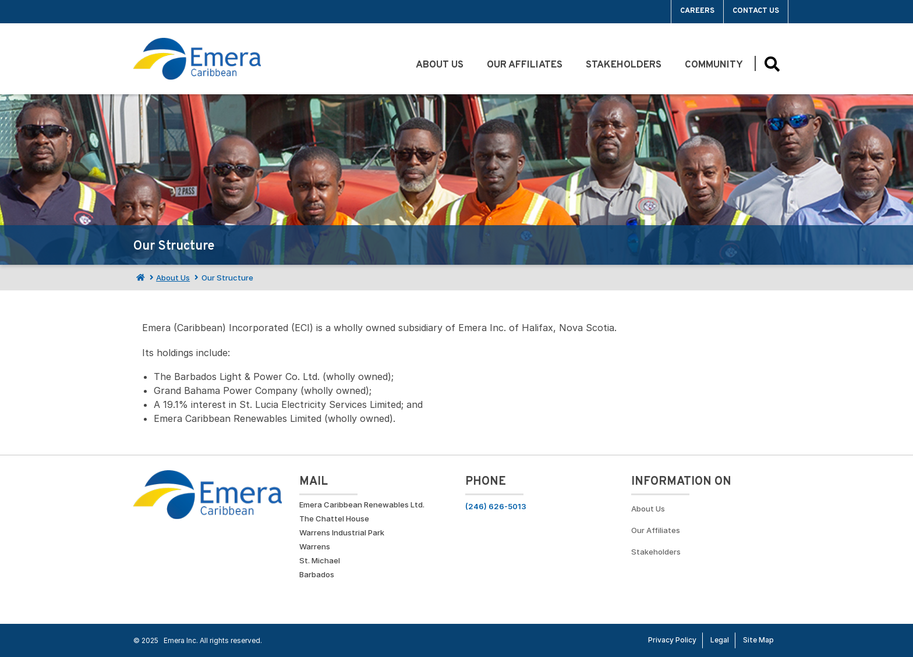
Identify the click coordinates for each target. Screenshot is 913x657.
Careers (697, 11)
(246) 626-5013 (495, 506)
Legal (719, 639)
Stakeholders (623, 65)
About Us (439, 65)
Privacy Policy (672, 639)
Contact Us (755, 11)
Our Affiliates (524, 65)
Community (714, 65)
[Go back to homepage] (197, 59)
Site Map (758, 639)
